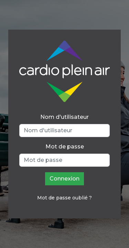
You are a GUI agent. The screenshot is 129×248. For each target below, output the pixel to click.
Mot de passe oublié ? (64, 198)
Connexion (64, 178)
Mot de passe (64, 146)
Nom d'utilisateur (64, 117)
